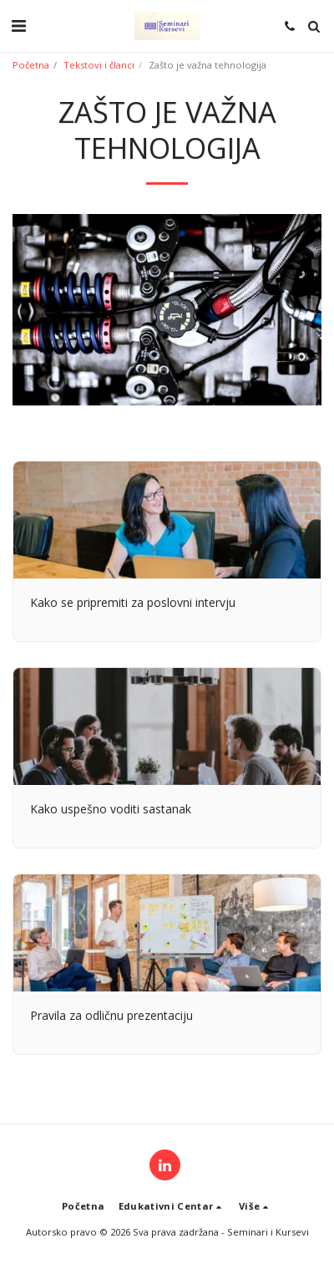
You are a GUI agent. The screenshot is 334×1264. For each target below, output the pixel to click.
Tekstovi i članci (98, 65)
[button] (18, 25)
